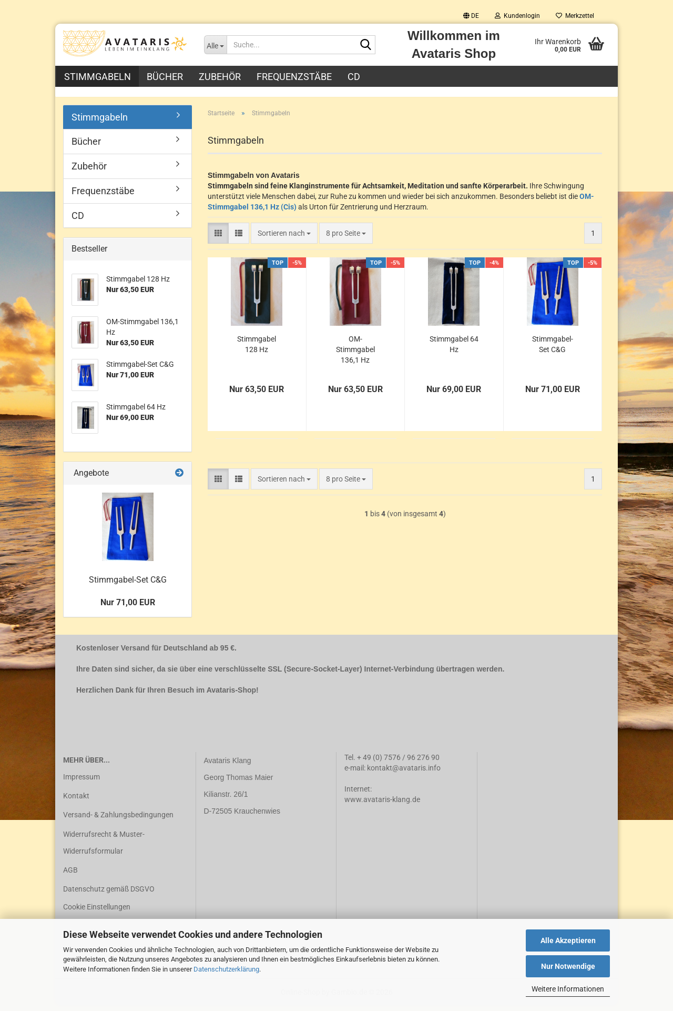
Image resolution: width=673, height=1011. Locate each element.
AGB (70, 876)
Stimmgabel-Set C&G (552, 350)
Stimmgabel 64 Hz (454, 350)
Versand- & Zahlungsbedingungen (118, 821)
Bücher (165, 76)
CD (354, 76)
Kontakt (76, 801)
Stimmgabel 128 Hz (256, 350)
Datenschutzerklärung (226, 969)
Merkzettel (575, 15)
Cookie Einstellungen (96, 913)
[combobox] (284, 238)
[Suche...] (215, 44)
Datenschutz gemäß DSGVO (109, 894)
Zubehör (220, 76)
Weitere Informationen (568, 989)
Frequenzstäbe (294, 76)
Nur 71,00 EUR (127, 608)
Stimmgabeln (97, 76)
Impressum (81, 782)
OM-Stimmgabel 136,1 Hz (355, 355)
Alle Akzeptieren (568, 940)
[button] (471, 16)
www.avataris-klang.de (382, 805)
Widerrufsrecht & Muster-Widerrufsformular (104, 848)
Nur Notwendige (568, 966)
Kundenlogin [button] (517, 15)
